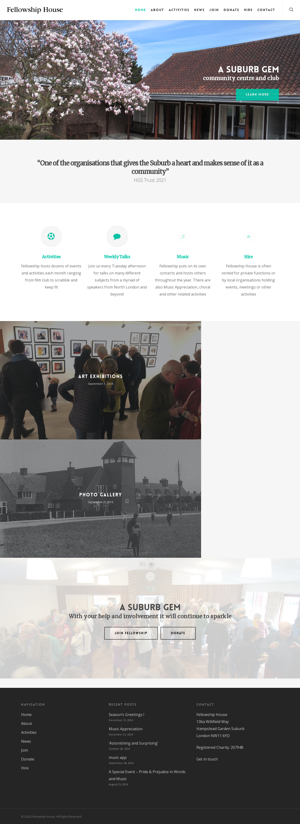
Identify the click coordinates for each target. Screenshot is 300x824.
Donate (231, 10)
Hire (248, 10)
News (199, 10)
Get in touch (207, 759)
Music (183, 256)
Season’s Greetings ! (126, 714)
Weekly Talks (117, 256)
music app (118, 757)
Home (140, 10)
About (157, 10)
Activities (179, 10)
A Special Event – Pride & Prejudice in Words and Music (147, 775)
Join (214, 10)
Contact (266, 10)
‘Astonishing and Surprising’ (133, 743)
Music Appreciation (125, 728)
